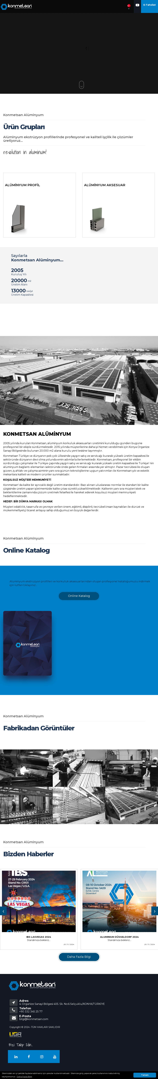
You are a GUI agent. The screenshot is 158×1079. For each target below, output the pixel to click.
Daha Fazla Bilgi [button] (24, 1076)
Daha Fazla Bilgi (79, 957)
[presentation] (3, 911)
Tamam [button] (144, 1075)
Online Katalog (79, 596)
